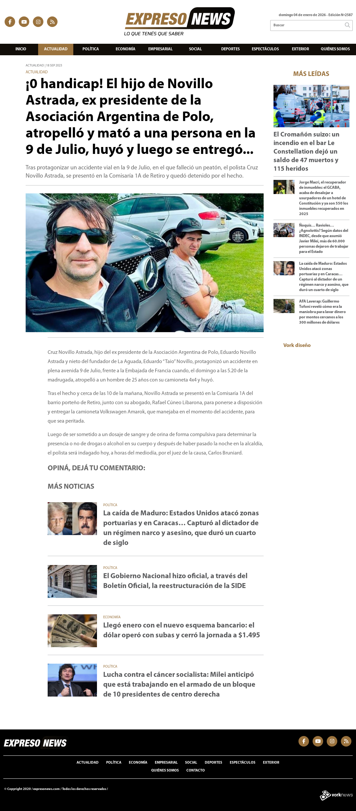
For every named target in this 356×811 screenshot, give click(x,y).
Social (195, 49)
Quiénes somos (335, 49)
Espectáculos (265, 49)
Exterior (300, 49)
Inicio (20, 49)
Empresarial (160, 49)
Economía (125, 49)
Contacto (195, 771)
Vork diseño (297, 345)
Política (91, 49)
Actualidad (55, 49)
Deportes (230, 49)
